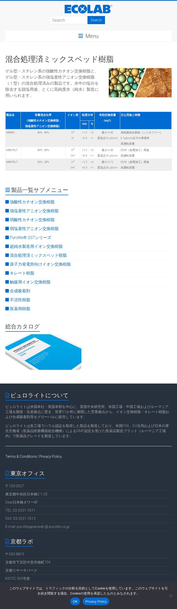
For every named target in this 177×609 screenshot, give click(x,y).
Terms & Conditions (21, 456)
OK (75, 601)
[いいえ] (170, 595)
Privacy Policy (50, 456)
